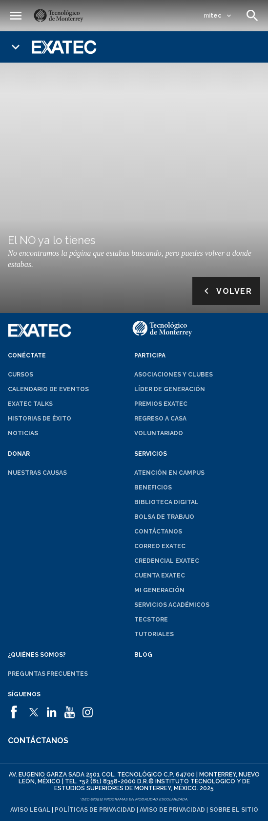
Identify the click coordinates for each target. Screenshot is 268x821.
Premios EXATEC (160, 403)
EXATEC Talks (30, 403)
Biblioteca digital (166, 502)
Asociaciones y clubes (173, 374)
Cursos (20, 374)
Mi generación (159, 590)
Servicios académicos (171, 604)
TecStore (151, 619)
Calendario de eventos (48, 389)
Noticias (23, 433)
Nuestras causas (37, 472)
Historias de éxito (39, 418)
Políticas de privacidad (95, 809)
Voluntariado (158, 433)
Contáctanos (158, 531)
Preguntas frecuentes (48, 673)
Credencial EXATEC (166, 560)
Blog (143, 654)
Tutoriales (154, 634)
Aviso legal (30, 809)
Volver (226, 291)
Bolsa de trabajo (164, 516)
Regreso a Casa (160, 418)
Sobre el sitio (233, 809)
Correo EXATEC (160, 546)
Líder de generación (169, 389)
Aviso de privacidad (172, 809)
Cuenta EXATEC (159, 575)
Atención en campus (169, 472)
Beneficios (153, 487)
